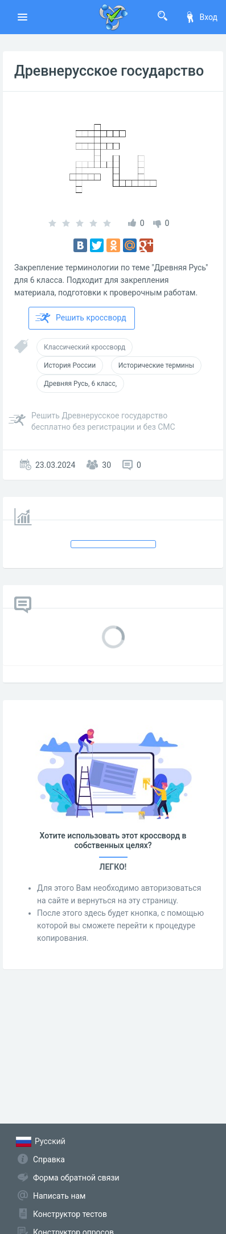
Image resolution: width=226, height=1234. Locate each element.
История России (70, 365)
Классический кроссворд (84, 347)
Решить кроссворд (80, 318)
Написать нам (59, 1195)
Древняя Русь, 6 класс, (80, 384)
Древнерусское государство (109, 71)
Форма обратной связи (76, 1177)
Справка (49, 1159)
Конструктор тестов (70, 1214)
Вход (200, 17)
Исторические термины (156, 365)
